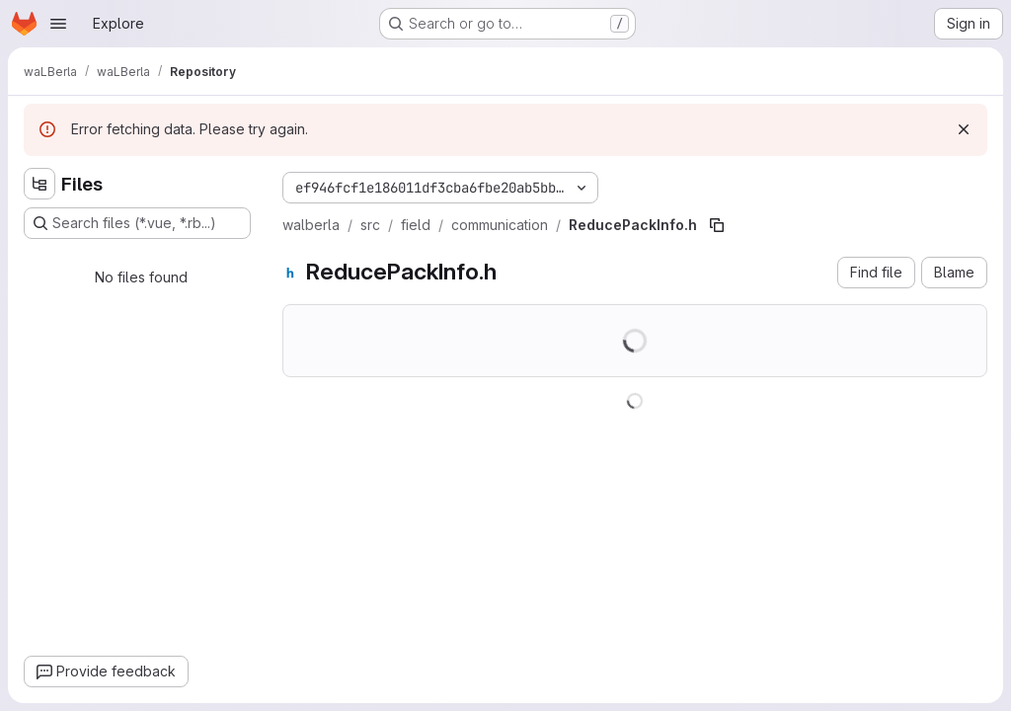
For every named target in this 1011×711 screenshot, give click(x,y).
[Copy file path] (717, 225)
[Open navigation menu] (58, 24)
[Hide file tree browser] (39, 183)
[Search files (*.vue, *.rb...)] (137, 223)
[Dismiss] (963, 129)
